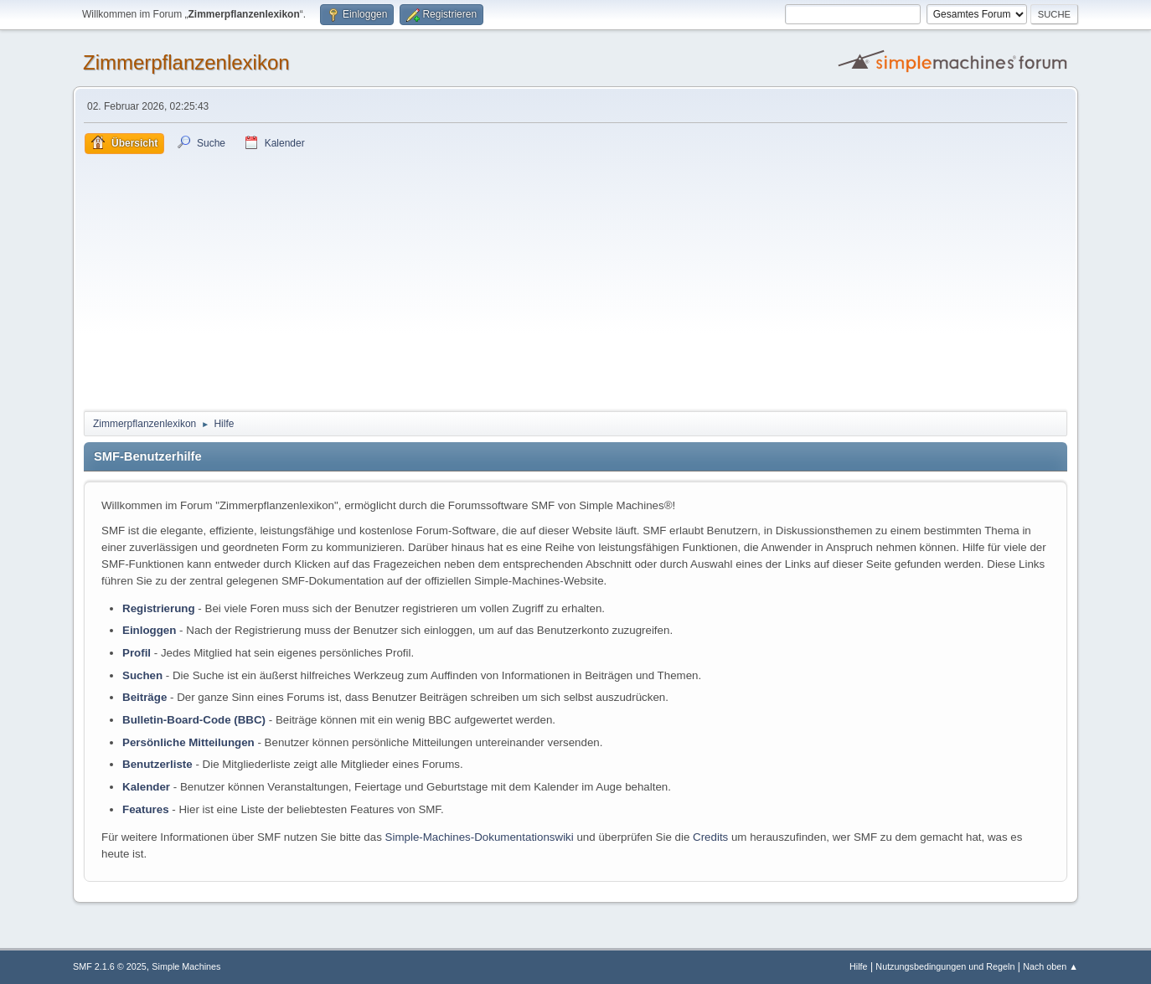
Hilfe (858, 966)
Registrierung (158, 608)
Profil (136, 653)
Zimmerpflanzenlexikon (186, 62)
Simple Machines (186, 966)
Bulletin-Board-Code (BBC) (194, 720)
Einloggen (149, 630)
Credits (710, 837)
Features (145, 809)
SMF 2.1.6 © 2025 (110, 966)
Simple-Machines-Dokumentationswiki (479, 837)
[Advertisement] (575, 279)
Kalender (146, 787)
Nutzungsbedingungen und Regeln (944, 966)
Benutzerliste (157, 764)
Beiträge (144, 697)
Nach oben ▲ (1050, 966)
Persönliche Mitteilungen (188, 742)
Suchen (142, 675)
